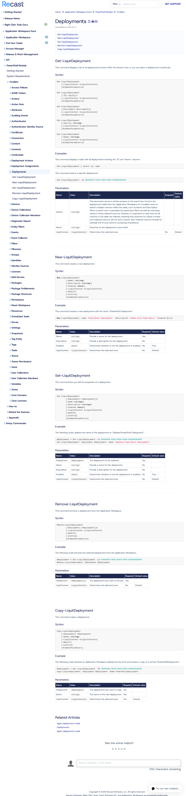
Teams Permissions (21, 361)
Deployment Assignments (25, 166)
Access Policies (19, 87)
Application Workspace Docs (20, 31)
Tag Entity (16, 338)
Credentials (17, 154)
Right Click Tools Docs (26, 24)
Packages (16, 282)
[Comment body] (129, 763)
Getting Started (13, 12)
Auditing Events (19, 115)
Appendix (14, 417)
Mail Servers (17, 277)
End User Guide (27, 43)
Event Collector (19, 237)
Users (14, 367)
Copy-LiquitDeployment (24, 198)
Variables (16, 383)
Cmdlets (13, 81)
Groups (15, 254)
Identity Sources (20, 265)
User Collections (19, 372)
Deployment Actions (22, 160)
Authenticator (18, 121)
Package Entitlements (22, 288)
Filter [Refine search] (116, 3)
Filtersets (16, 249)
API (7, 59)
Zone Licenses (19, 400)
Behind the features (19, 412)
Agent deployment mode (68, 723)
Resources (17, 310)
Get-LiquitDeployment (24, 177)
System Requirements (18, 76)
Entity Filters (17, 226)
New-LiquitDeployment (24, 182)
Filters (14, 243)
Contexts (16, 149)
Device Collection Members (25, 215)
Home (58, 12)
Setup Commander (16, 423)
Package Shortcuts (21, 294)
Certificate (17, 132)
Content (15, 143)
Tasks (14, 350)
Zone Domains (19, 395)
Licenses (16, 271)
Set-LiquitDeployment (23, 187)
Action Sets (17, 104)
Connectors (17, 138)
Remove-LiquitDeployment (26, 193)
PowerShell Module (16, 65)
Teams (14, 355)
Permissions (17, 299)
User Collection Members (24, 378)
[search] (138, 4)
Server (14, 322)
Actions (15, 98)
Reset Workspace (20, 305)
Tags (13, 344)
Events (14, 232)
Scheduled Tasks (20, 316)
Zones (14, 389)
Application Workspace (27, 37)
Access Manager (15, 48)
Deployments (19, 171)
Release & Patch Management (22, 54)
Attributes (16, 109)
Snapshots (17, 333)
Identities (16, 260)
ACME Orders (18, 93)
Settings (15, 327)
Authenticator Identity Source (27, 126)
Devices (15, 204)
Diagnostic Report (21, 221)
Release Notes (12, 18)
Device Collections (21, 209)
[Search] (158, 4)
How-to (13, 406)
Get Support (173, 4)
